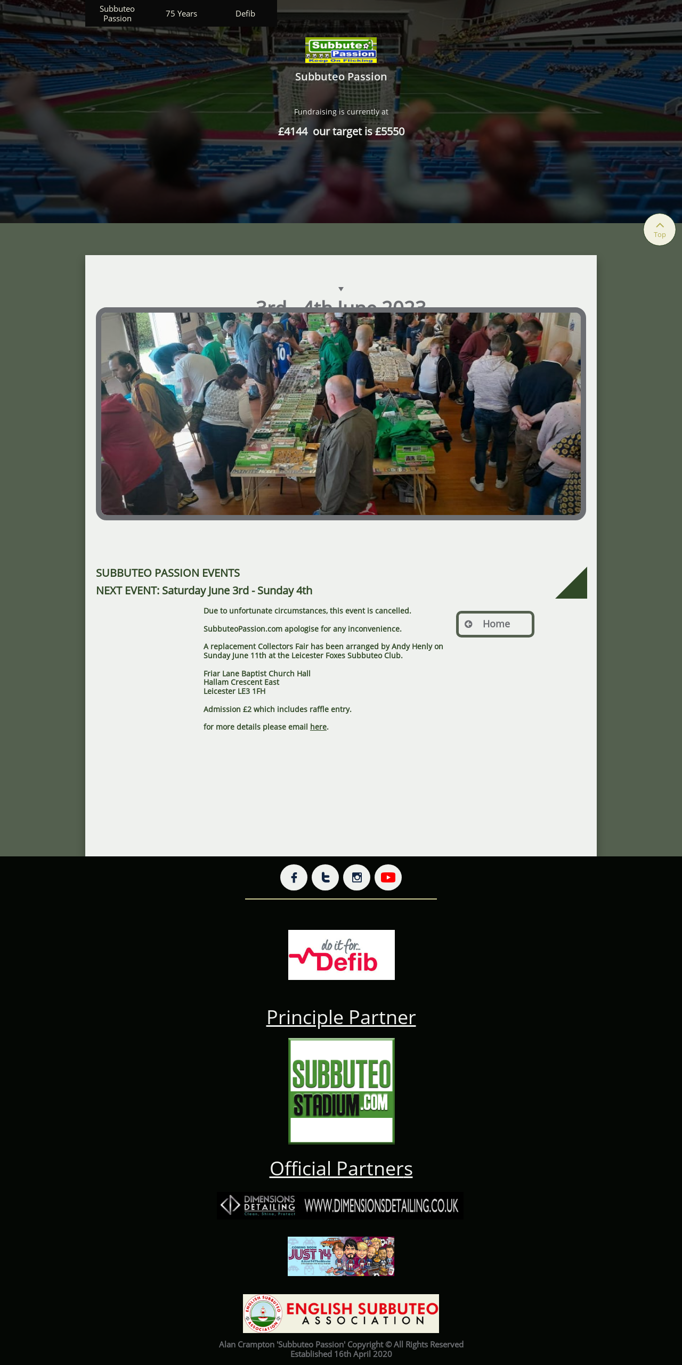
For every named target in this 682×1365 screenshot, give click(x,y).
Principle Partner (341, 1017)
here (318, 727)
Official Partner (337, 1168)
